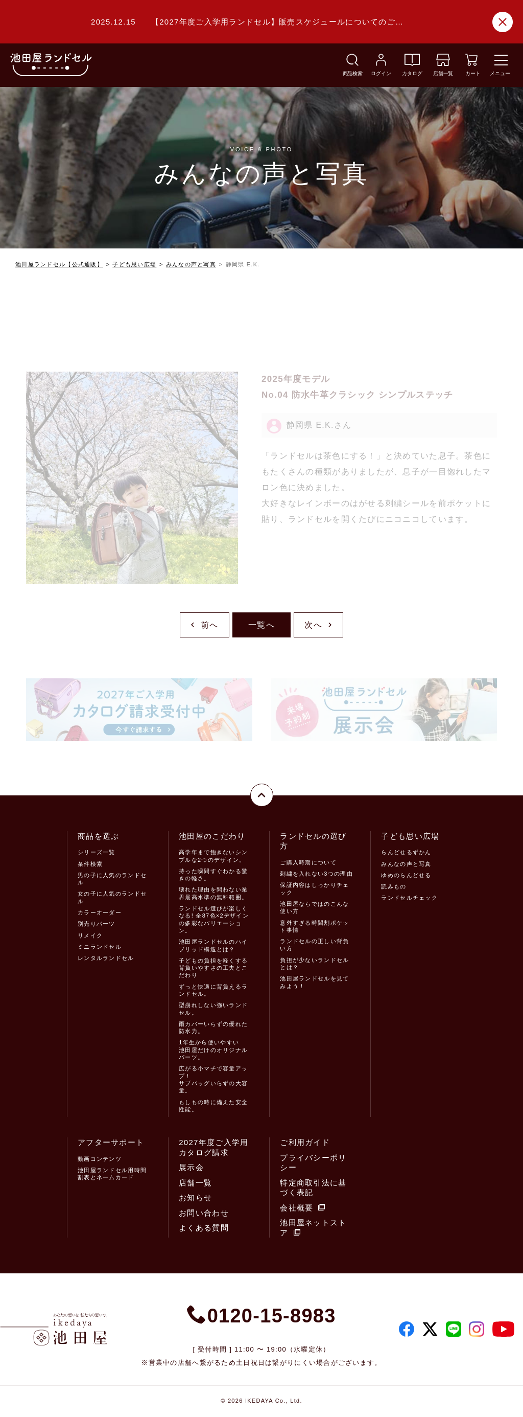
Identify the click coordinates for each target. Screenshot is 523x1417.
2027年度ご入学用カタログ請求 (213, 1147)
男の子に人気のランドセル (112, 878)
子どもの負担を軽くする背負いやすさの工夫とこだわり (213, 967)
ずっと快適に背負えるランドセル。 (213, 990)
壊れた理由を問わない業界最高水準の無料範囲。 (213, 893)
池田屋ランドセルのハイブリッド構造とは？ (213, 945)
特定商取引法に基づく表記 (313, 1187)
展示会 (191, 1167)
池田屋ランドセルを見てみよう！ (314, 982)
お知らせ (195, 1197)
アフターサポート (111, 1142)
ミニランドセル (100, 947)
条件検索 (90, 864)
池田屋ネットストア (313, 1227)
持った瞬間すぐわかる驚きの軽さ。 (213, 874)
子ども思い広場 (134, 264)
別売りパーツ (96, 924)
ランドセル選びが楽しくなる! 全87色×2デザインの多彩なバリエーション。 (214, 919)
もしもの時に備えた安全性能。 (213, 1105)
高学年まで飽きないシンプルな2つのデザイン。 (213, 855)
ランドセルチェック (409, 898)
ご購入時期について (308, 862)
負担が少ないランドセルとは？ (314, 963)
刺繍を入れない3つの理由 (316, 874)
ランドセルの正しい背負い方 (314, 944)
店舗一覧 (195, 1182)
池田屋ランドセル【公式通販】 (59, 264)
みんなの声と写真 (191, 264)
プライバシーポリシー (313, 1162)
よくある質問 (204, 1227)
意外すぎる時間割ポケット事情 (314, 926)
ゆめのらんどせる (406, 875)
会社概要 (302, 1207)
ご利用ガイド (305, 1142)
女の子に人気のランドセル (112, 897)
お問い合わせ (204, 1212)
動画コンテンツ (100, 1159)
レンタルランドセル (106, 958)
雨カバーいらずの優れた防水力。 (213, 1027)
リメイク (90, 935)
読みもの (393, 886)
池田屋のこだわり (212, 836)
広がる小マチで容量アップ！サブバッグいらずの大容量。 (213, 1079)
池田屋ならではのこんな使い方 (314, 907)
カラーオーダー (100, 912)
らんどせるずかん (406, 852)
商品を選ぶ (98, 836)
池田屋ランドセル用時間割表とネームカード (112, 1173)
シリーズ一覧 (96, 852)
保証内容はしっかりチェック (314, 888)
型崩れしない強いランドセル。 (213, 1008)
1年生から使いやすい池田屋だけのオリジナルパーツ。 (213, 1049)
